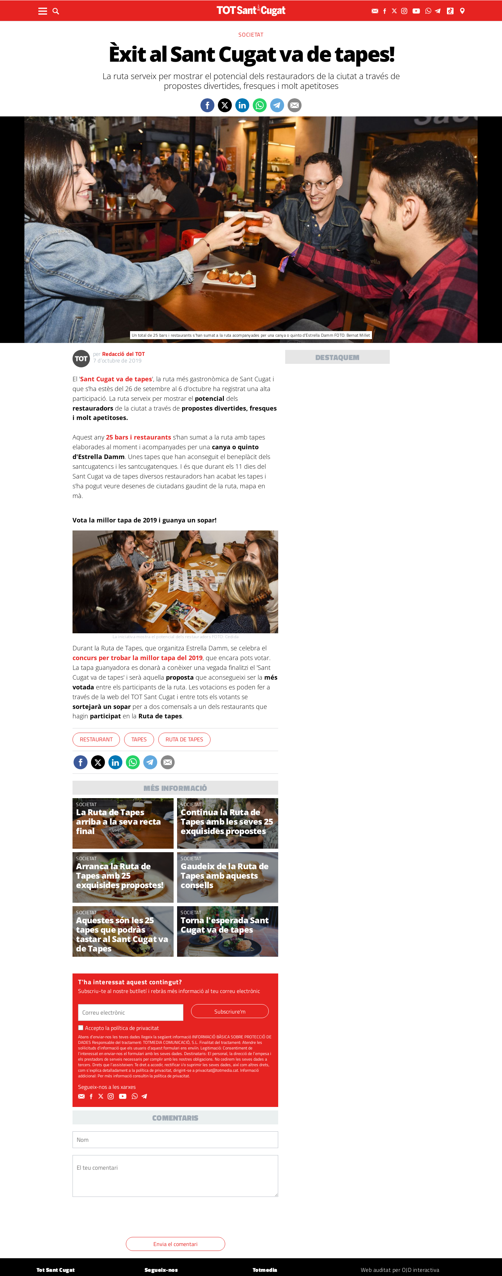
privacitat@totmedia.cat (217, 1070)
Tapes (139, 739)
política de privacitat (135, 1028)
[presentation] (125, 1218)
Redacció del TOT (123, 354)
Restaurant (96, 739)
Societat (250, 34)
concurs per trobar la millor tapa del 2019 (138, 658)
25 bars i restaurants (139, 437)
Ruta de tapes (184, 739)
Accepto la (118, 1028)
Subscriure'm (229, 1011)
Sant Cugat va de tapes (116, 379)
